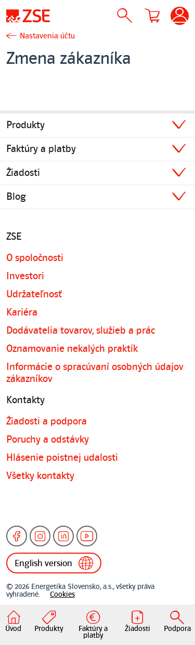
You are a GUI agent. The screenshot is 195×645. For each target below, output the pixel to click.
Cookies (62, 594)
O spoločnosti (34, 258)
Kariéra (21, 312)
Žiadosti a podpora (46, 421)
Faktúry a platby (41, 149)
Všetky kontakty (40, 476)
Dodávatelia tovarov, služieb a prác (80, 330)
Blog (16, 196)
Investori (25, 276)
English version (54, 563)
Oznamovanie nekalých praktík (72, 348)
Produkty (25, 125)
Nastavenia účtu (47, 35)
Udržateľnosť (34, 294)
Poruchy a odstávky (47, 439)
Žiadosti (23, 173)
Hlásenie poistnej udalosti (62, 457)
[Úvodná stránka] (28, 15)
